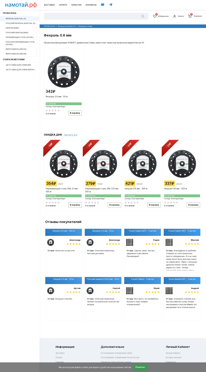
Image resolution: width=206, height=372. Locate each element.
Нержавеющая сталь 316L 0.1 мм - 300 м (62, 187)
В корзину (74, 111)
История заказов (175, 352)
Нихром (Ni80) (12, 28)
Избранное (160, 16)
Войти (178, 16)
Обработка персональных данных (116, 356)
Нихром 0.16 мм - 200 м (176, 186)
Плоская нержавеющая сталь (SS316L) (20, 43)
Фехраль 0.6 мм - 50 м (57, 95)
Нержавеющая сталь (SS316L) (20, 37)
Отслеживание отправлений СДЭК (116, 348)
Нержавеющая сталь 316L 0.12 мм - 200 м (103, 187)
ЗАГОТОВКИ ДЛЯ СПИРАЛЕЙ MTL (20, 70)
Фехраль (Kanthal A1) (16, 19)
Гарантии (76, 5)
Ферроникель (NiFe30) (16, 49)
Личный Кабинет (175, 348)
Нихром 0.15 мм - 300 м (136, 186)
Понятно (140, 367)
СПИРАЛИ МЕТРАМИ (14, 59)
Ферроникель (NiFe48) (16, 54)
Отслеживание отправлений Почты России (120, 352)
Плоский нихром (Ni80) (17, 33)
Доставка (49, 5)
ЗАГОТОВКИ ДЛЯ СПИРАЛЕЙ (18, 65)
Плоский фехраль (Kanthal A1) (20, 23)
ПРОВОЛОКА (9, 13)
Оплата (63, 5)
